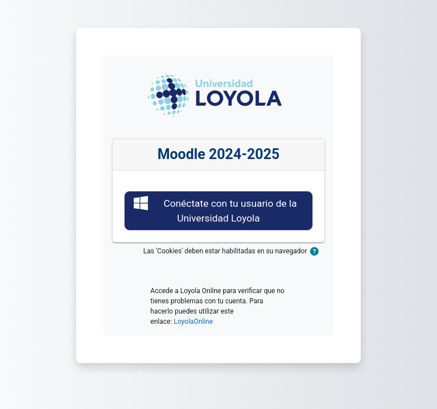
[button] (317, 251)
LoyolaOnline (193, 321)
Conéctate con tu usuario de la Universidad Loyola (215, 210)
